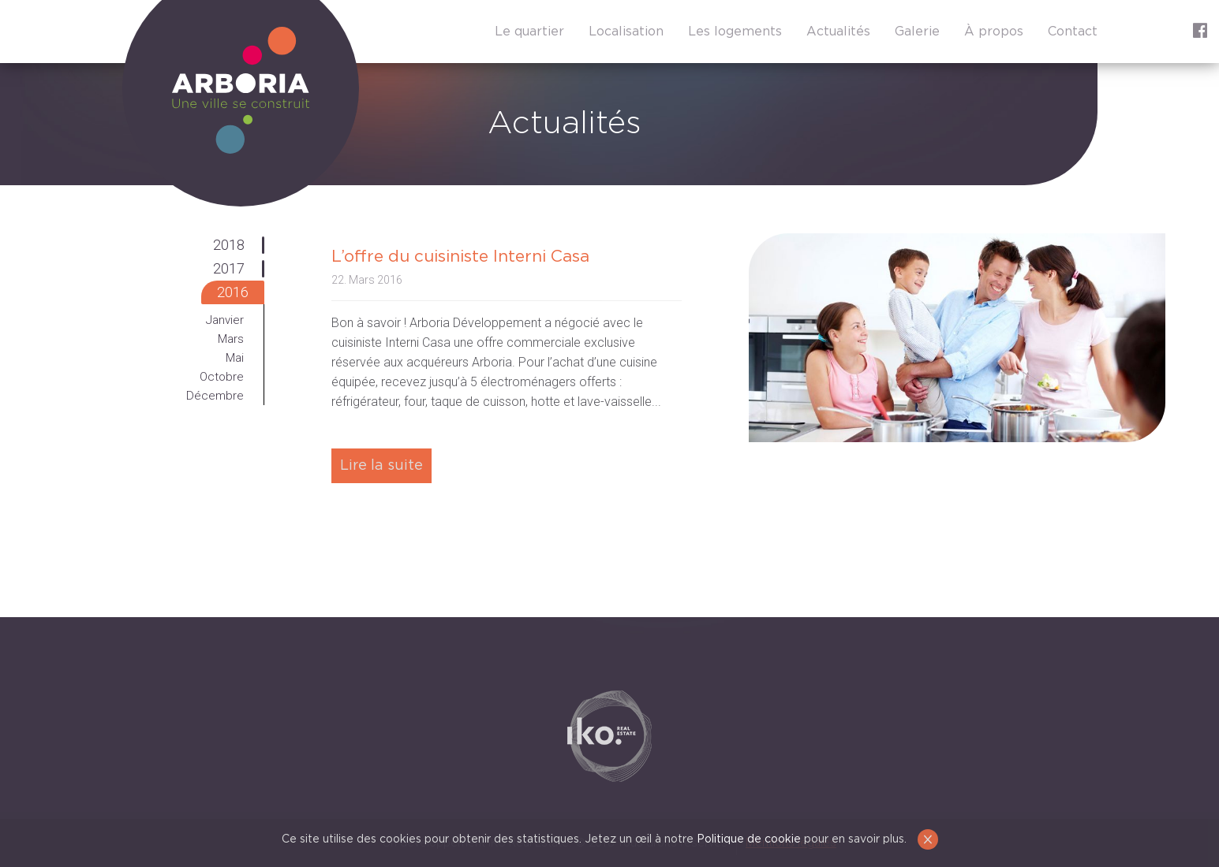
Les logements (735, 31)
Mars (231, 339)
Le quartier (529, 31)
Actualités (838, 31)
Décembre (215, 396)
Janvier (225, 320)
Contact (1072, 31)
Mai (235, 358)
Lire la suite (381, 466)
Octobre (222, 377)
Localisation (626, 31)
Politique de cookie (749, 839)
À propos (993, 31)
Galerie (917, 31)
